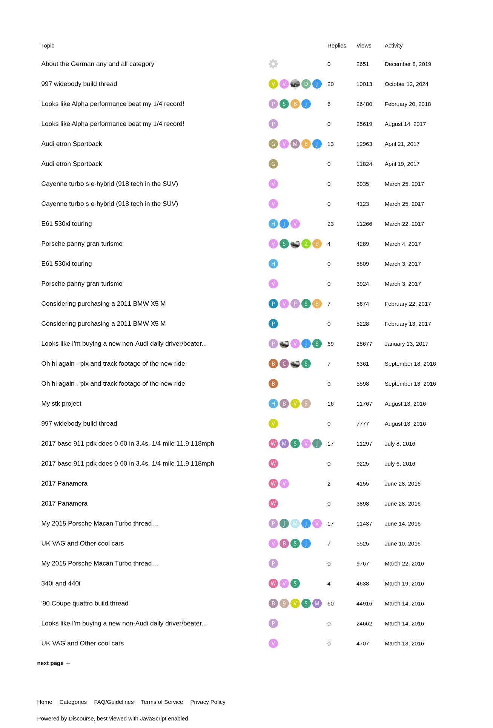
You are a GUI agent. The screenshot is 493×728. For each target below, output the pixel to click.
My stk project (61, 403)
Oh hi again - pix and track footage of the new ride (113, 363)
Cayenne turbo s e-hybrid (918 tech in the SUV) (109, 183)
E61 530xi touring (66, 223)
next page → (54, 663)
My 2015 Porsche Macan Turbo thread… (99, 523)
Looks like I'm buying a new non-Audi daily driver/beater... (124, 343)
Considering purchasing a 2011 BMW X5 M (103, 303)
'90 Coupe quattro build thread (85, 603)
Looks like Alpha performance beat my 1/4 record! (112, 103)
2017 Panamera (64, 483)
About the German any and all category (98, 63)
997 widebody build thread (79, 83)
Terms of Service (162, 702)
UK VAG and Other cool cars (82, 543)
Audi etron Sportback (71, 143)
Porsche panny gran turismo (82, 243)
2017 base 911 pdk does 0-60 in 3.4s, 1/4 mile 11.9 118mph (128, 443)
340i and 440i (60, 583)
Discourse (81, 718)
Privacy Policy (208, 702)
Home (44, 702)
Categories (73, 702)
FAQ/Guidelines (114, 702)
